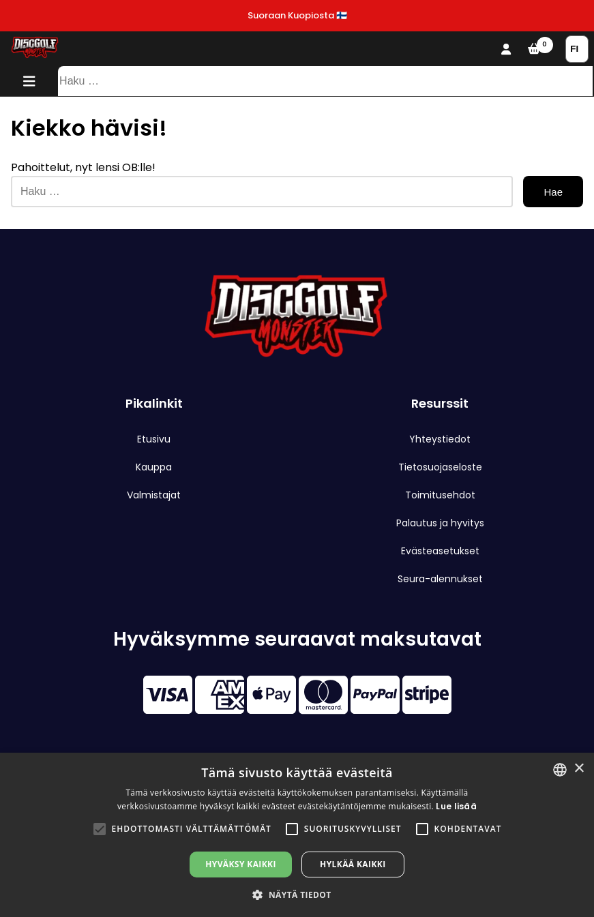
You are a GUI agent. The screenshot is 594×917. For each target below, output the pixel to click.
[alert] (297, 835)
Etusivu (153, 439)
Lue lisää (456, 806)
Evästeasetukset (440, 551)
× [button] (579, 769)
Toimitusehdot (440, 495)
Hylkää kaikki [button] (352, 864)
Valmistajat (154, 495)
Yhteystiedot (440, 439)
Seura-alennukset (440, 579)
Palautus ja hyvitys (440, 523)
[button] (99, 829)
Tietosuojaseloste (440, 467)
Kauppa (154, 467)
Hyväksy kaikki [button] (240, 864)
